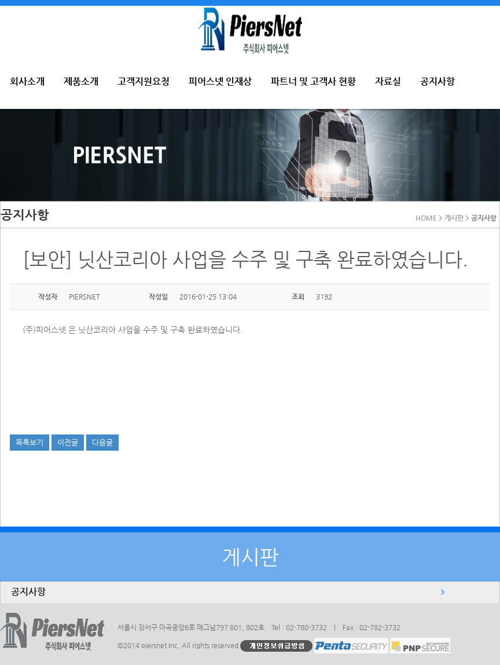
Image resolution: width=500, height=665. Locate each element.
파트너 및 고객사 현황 (313, 81)
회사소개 (27, 81)
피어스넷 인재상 (220, 81)
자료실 (388, 81)
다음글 (102, 442)
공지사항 (437, 81)
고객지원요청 (143, 81)
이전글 (67, 442)
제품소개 (81, 81)
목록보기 (29, 442)
